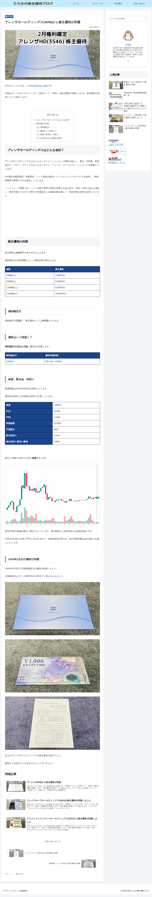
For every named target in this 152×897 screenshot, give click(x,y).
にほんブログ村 (115, 144)
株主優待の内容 (42, 124)
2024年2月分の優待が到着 (51, 139)
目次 (49, 115)
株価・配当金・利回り (49, 135)
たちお (128, 44)
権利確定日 (44, 128)
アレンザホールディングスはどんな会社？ (54, 120)
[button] (146, 18)
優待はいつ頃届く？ (48, 131)
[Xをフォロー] (128, 61)
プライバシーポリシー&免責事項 (16, 894)
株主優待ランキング (116, 162)
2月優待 (9, 16)
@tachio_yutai (40, 85)
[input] (128, 18)
